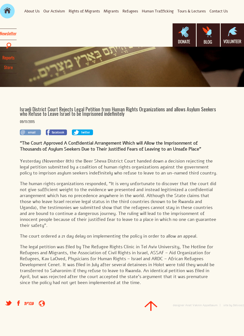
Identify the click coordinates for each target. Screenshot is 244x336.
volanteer (232, 35)
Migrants (111, 11)
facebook (20, 303)
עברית (29, 303)
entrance (42, 303)
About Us (32, 11)
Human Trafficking (158, 11)
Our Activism (54, 11)
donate (184, 35)
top (151, 305)
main (7, 11)
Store (8, 67)
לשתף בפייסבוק (56, 132)
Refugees (130, 11)
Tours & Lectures (191, 11)
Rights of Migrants (84, 11)
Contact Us (219, 11)
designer (178, 305)
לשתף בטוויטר (82, 132)
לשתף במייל (30, 132)
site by (227, 305)
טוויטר (8, 303)
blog (208, 35)
